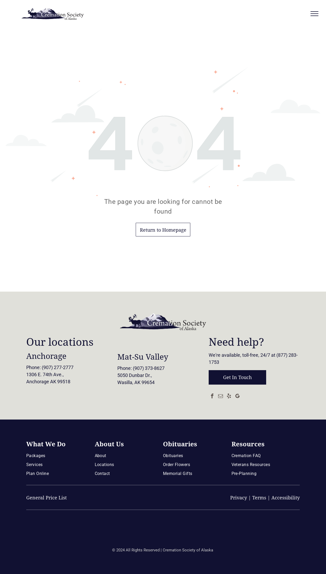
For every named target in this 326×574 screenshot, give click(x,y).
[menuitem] (58, 455)
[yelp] (229, 396)
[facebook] (212, 396)
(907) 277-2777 (57, 367)
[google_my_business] (237, 396)
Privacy (238, 497)
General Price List (46, 497)
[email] (220, 396)
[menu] (314, 13)
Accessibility (285, 497)
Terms (259, 497)
